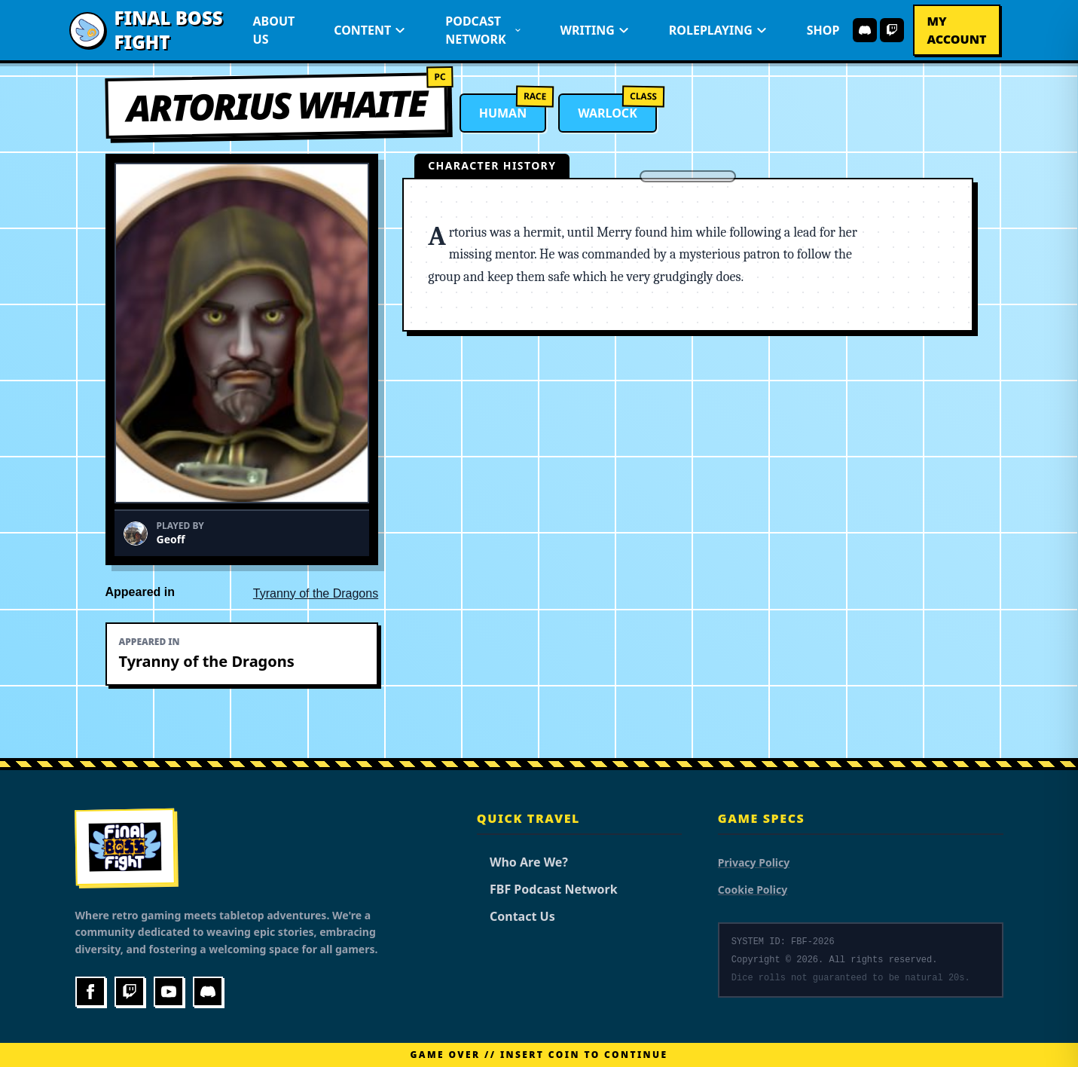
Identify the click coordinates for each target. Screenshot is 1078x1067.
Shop (823, 30)
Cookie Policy (752, 889)
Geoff (171, 539)
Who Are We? (522, 862)
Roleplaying (718, 30)
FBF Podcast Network (547, 889)
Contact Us (516, 916)
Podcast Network (483, 30)
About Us (274, 30)
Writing (595, 30)
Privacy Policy (753, 862)
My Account (956, 30)
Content (370, 30)
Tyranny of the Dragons (315, 593)
